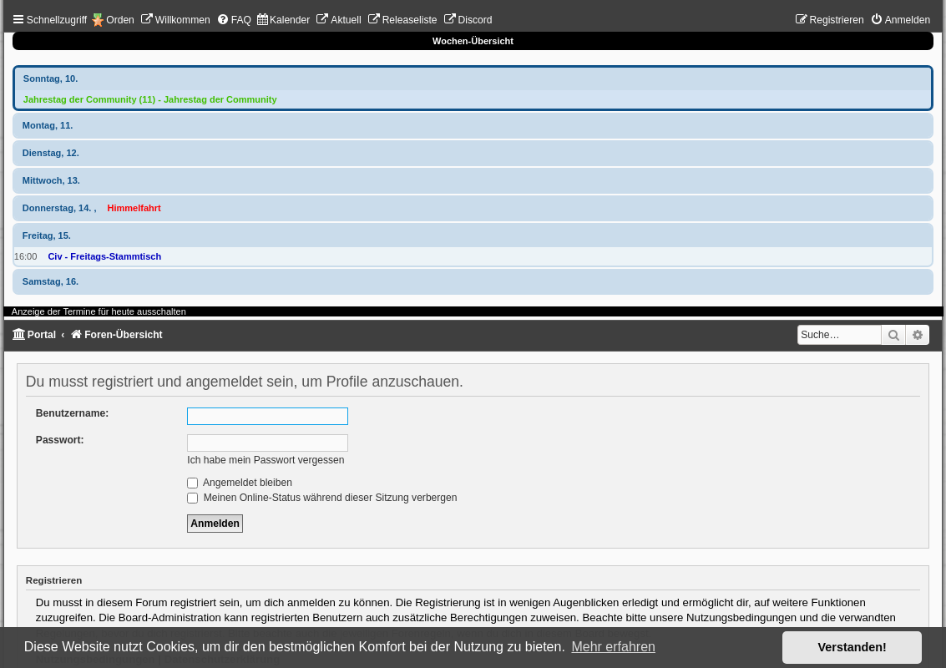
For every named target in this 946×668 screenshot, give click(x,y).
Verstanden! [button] (852, 647)
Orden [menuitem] (120, 20)
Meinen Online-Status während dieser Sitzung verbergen (322, 498)
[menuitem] (175, 20)
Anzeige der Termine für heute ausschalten (99, 311)
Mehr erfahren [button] (613, 647)
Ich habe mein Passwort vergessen (265, 460)
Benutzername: (72, 413)
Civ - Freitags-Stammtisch (104, 256)
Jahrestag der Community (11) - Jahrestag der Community (150, 99)
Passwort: (60, 440)
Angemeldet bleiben (239, 482)
